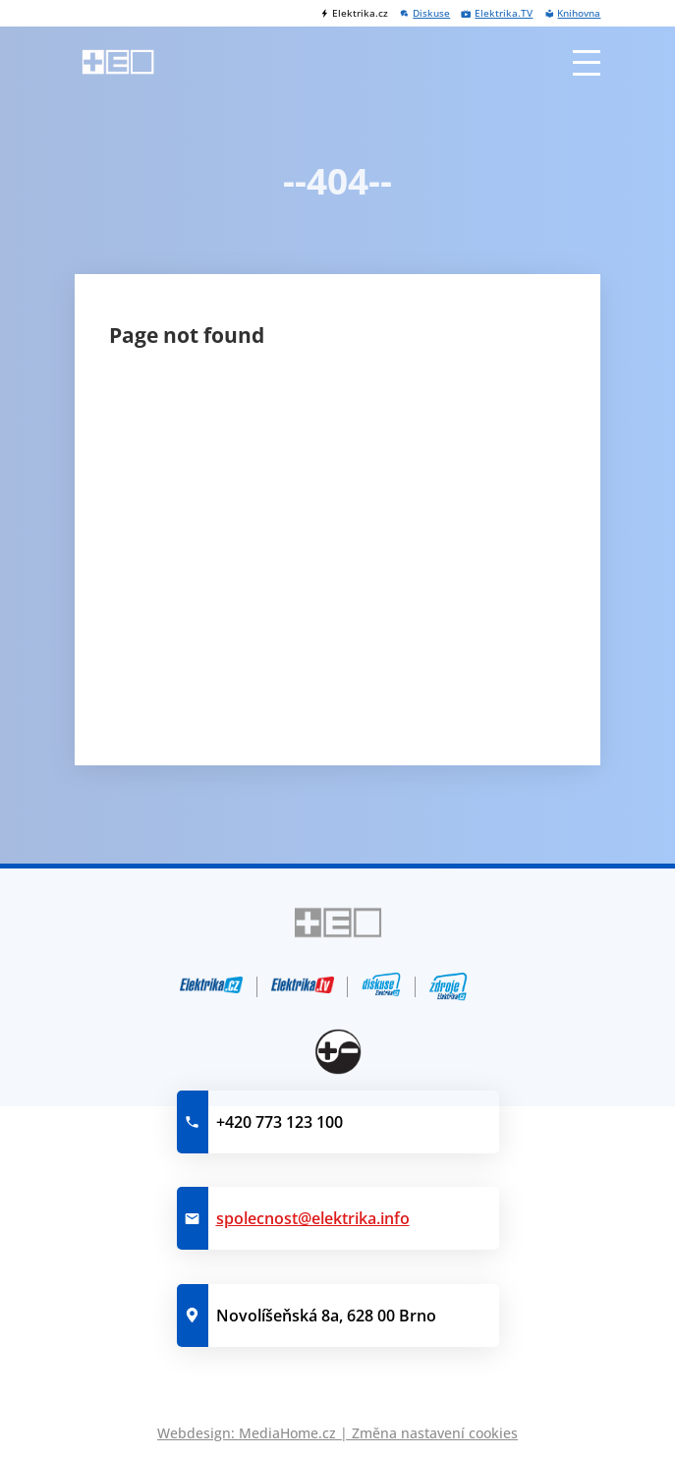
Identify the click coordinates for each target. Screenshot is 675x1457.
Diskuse (431, 13)
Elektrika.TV (504, 13)
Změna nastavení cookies (435, 1433)
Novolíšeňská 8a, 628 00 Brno (326, 1315)
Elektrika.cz (360, 13)
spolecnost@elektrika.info (313, 1218)
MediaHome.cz (287, 1433)
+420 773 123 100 (279, 1122)
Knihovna (578, 13)
